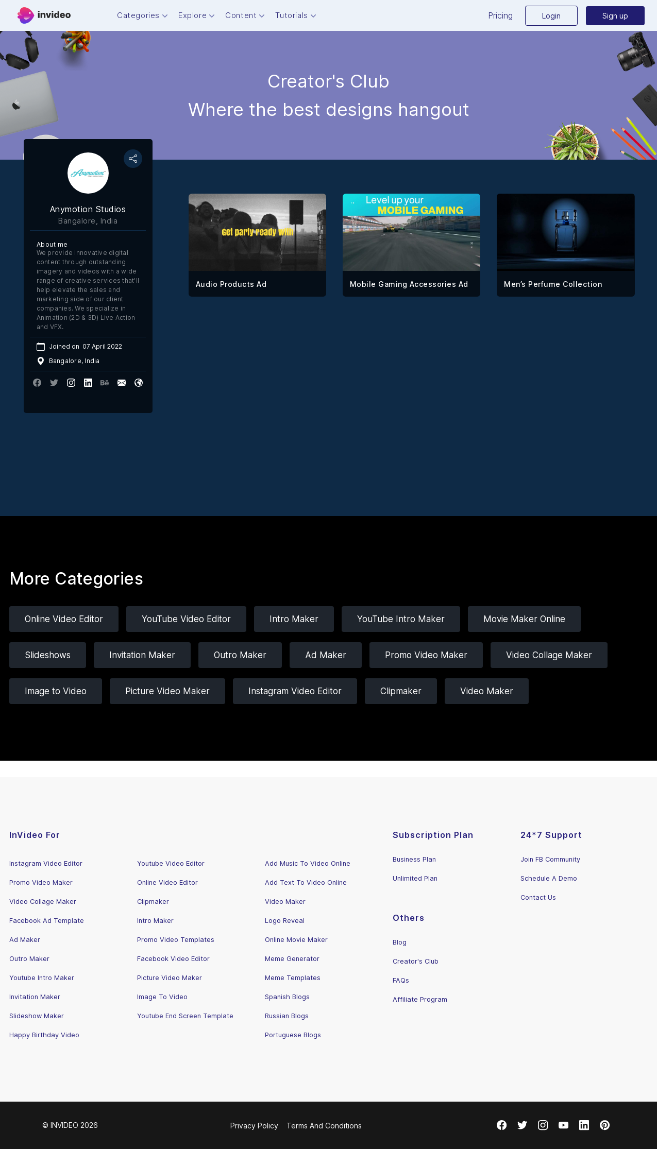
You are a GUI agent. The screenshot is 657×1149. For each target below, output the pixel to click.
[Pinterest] (605, 1125)
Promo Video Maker (426, 655)
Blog (400, 942)
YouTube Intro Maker (401, 619)
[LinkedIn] (584, 1125)
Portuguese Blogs (293, 1035)
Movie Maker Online (524, 619)
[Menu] (44, 15)
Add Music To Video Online (307, 863)
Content (246, 15)
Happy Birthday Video (44, 1035)
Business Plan (414, 859)
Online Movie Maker (296, 940)
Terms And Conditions (324, 1125)
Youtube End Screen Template (185, 1016)
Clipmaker (401, 691)
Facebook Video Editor (173, 959)
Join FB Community (550, 859)
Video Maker (486, 691)
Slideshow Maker (36, 1016)
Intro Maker (293, 619)
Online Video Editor (64, 619)
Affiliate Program (420, 999)
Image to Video (56, 691)
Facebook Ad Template (46, 920)
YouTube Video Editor (186, 619)
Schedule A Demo (548, 878)
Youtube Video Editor (171, 863)
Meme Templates (293, 978)
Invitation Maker (142, 655)
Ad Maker (325, 655)
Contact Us (538, 897)
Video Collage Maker (549, 655)
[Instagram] (543, 1125)
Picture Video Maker (167, 691)
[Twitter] (522, 1125)
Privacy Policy (254, 1125)
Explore (197, 15)
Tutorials (296, 15)
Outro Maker (240, 655)
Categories (143, 15)
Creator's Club (416, 961)
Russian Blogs (287, 1016)
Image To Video (162, 997)
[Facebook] (502, 1125)
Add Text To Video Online (306, 882)
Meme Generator (292, 959)
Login (551, 15)
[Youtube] (563, 1125)
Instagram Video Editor (295, 691)
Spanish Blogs (287, 997)
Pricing (500, 15)
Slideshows (48, 655)
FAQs (401, 980)
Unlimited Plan (415, 878)
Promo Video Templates (175, 940)
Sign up (615, 15)
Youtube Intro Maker (41, 978)
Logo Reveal (285, 920)
